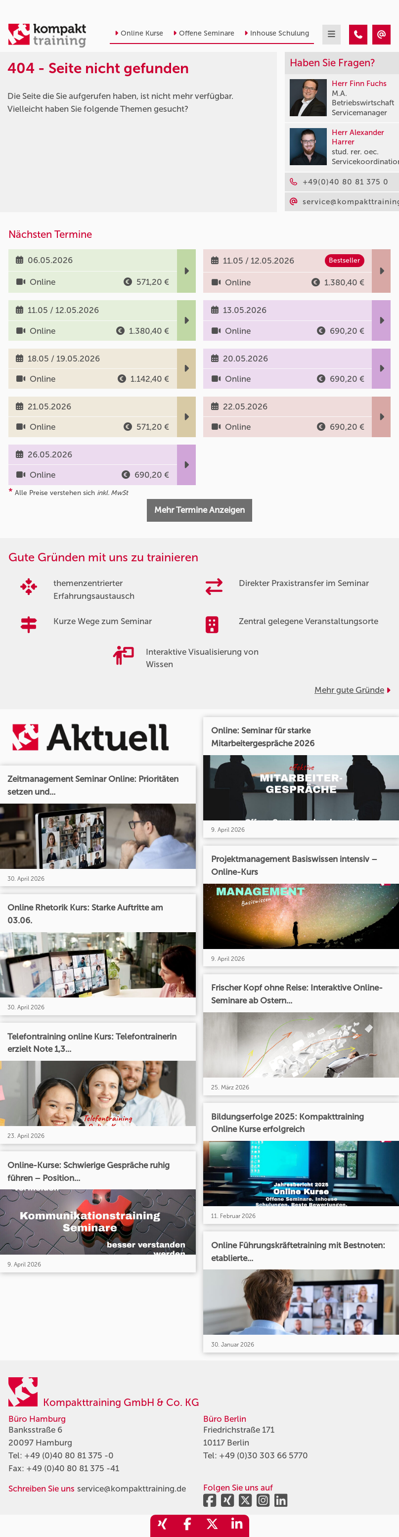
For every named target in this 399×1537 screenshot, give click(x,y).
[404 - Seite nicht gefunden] (358, 35)
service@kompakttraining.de (131, 1488)
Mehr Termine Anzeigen (199, 510)
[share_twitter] (212, 1526)
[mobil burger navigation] (331, 35)
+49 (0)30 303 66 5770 (263, 1455)
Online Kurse (139, 33)
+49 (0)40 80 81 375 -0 (69, 1455)
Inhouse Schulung (276, 33)
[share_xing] (162, 1526)
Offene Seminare (203, 33)
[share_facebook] (187, 1526)
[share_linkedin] (236, 1526)
